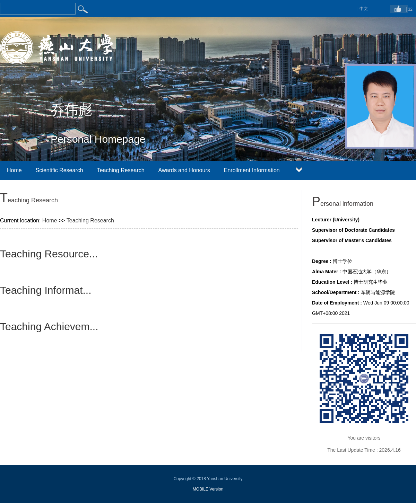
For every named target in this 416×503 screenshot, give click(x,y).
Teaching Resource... (49, 253)
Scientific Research (59, 170)
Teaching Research (121, 170)
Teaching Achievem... (49, 326)
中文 (363, 8)
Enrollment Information (252, 170)
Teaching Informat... (45, 290)
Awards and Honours (184, 170)
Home (14, 170)
